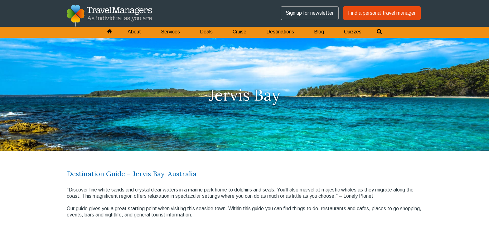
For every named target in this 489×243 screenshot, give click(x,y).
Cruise (239, 31)
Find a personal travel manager (382, 13)
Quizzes (352, 31)
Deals (206, 31)
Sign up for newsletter (310, 13)
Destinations (280, 31)
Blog (319, 31)
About (134, 31)
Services (170, 31)
